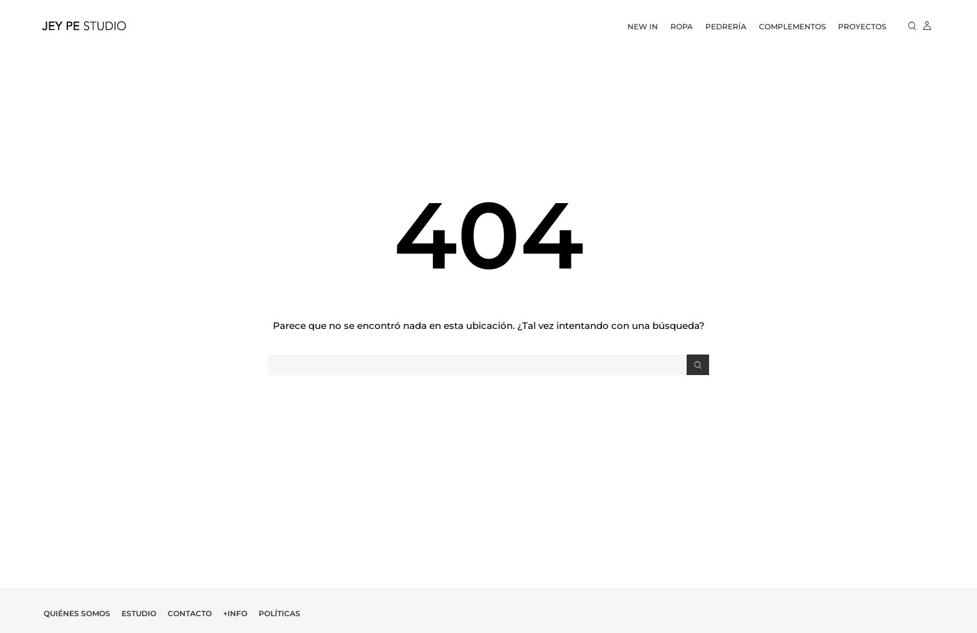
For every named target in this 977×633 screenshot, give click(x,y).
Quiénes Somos (77, 613)
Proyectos (862, 26)
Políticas (279, 613)
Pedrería (725, 26)
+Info (235, 613)
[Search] (698, 365)
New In (642, 26)
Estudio (139, 613)
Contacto (190, 613)
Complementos (792, 26)
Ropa (681, 26)
